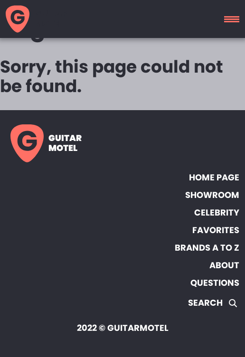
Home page (214, 177)
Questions (214, 283)
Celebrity (216, 212)
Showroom (212, 195)
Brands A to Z (207, 248)
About (224, 265)
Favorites (215, 230)
